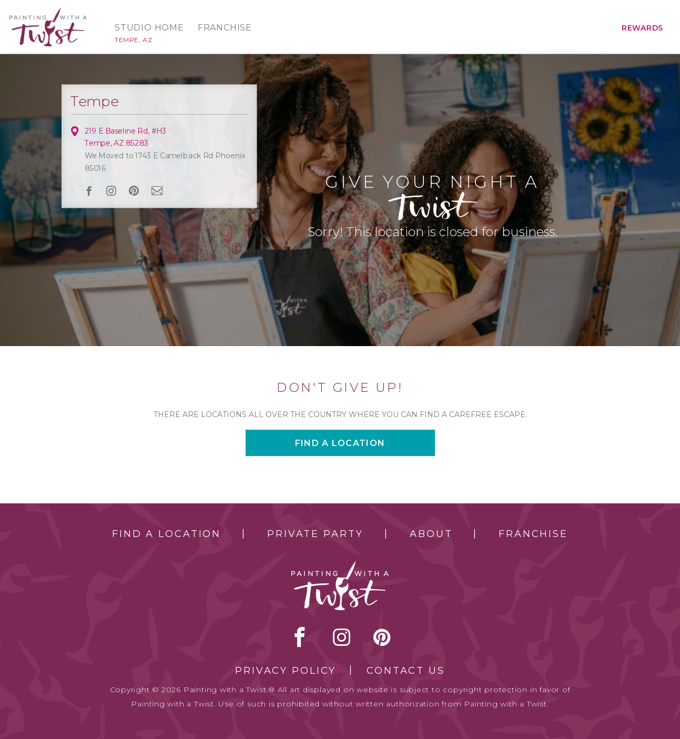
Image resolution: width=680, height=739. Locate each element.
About (431, 534)
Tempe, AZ (133, 40)
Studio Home (149, 28)
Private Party (315, 534)
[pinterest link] (133, 191)
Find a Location (166, 534)
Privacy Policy (285, 670)
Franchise (225, 28)
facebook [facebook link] (88, 190)
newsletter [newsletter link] (157, 190)
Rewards (642, 28)
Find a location (340, 443)
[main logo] (48, 12)
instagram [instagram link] (111, 191)
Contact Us (406, 670)
